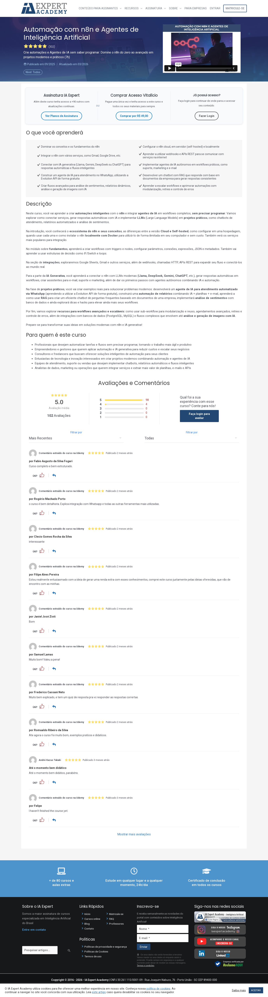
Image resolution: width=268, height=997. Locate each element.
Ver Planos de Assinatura (61, 115)
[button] (41, 474)
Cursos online (93, 919)
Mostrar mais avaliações (134, 834)
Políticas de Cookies (97, 951)
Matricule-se (235, 8)
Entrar (215, 8)
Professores (117, 923)
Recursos (132, 8)
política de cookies (158, 988)
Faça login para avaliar (199, 416)
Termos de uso (94, 956)
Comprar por (134, 115)
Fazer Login (206, 115)
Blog (87, 923)
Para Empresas (196, 8)
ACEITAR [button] (256, 990)
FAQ (111, 919)
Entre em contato (34, 929)
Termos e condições (145, 966)
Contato (89, 928)
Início (87, 914)
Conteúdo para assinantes (98, 8)
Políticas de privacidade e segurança (107, 946)
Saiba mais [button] (239, 990)
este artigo (99, 992)
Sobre (173, 8)
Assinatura (153, 8)
